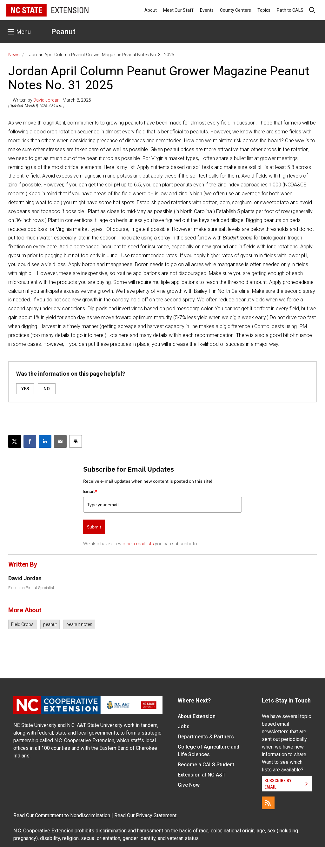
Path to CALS (290, 10)
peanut (50, 624)
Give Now (189, 785)
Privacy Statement (156, 815)
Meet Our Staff (178, 10)
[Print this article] (75, 441)
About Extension (197, 716)
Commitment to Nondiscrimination (72, 815)
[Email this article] (60, 441)
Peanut (63, 31)
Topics (263, 10)
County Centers (235, 10)
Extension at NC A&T (202, 775)
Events (207, 10)
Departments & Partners (206, 737)
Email (90, 491)
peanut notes (79, 624)
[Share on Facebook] (29, 441)
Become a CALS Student (206, 765)
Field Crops (22, 624)
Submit (94, 527)
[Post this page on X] (14, 441)
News (14, 54)
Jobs (183, 726)
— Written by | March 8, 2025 (49, 100)
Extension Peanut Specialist (31, 588)
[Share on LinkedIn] (45, 441)
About (150, 10)
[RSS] (268, 803)
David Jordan (46, 100)
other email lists (138, 543)
